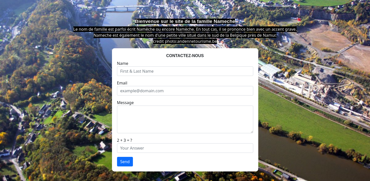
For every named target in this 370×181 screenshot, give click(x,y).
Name (122, 63)
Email (122, 83)
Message (125, 102)
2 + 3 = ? (124, 140)
